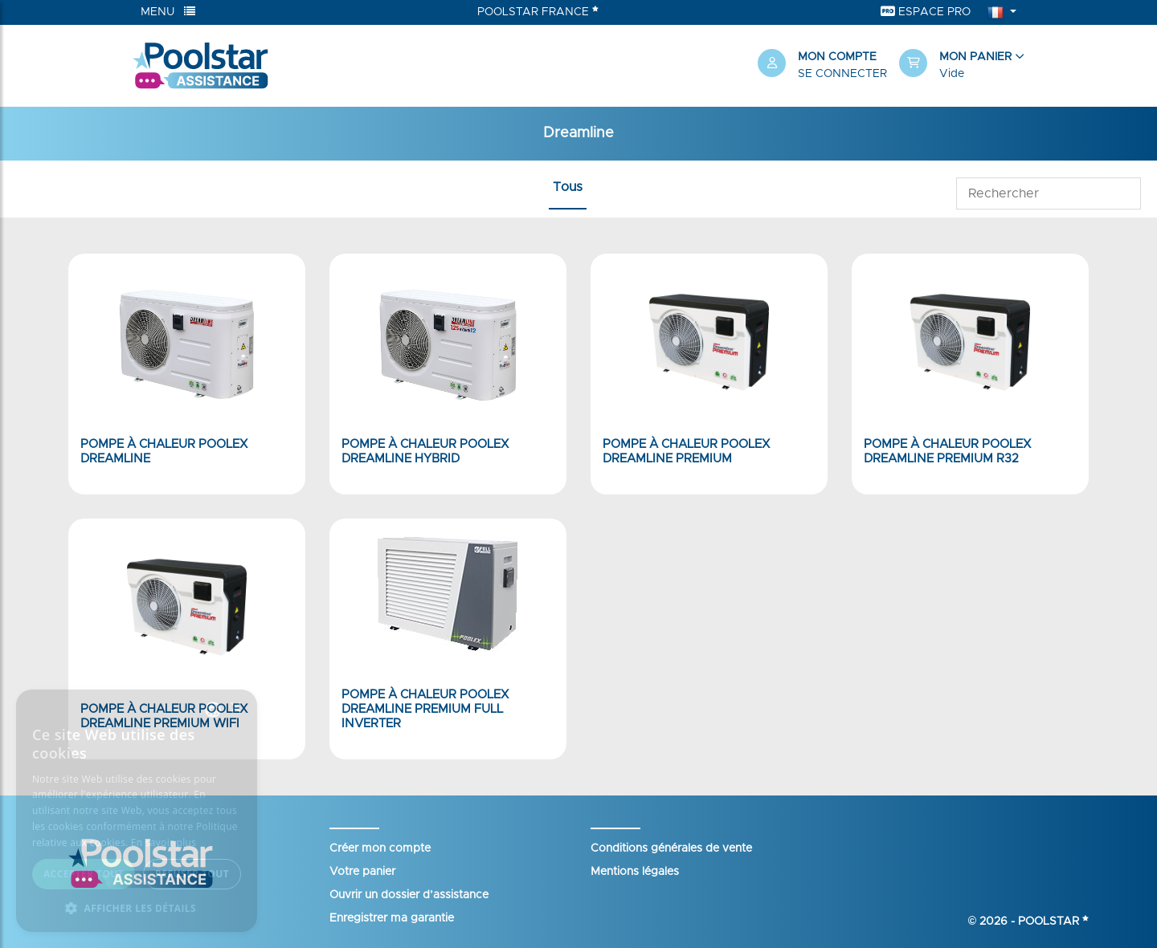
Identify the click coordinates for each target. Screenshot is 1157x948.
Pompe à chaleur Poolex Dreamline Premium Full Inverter (425, 709)
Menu (168, 12)
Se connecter (842, 73)
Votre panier (362, 871)
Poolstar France (538, 11)
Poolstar (1053, 921)
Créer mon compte (380, 848)
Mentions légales (635, 871)
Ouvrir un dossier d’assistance (409, 895)
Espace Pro (926, 12)
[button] (961, 66)
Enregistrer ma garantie (391, 918)
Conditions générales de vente (671, 848)
